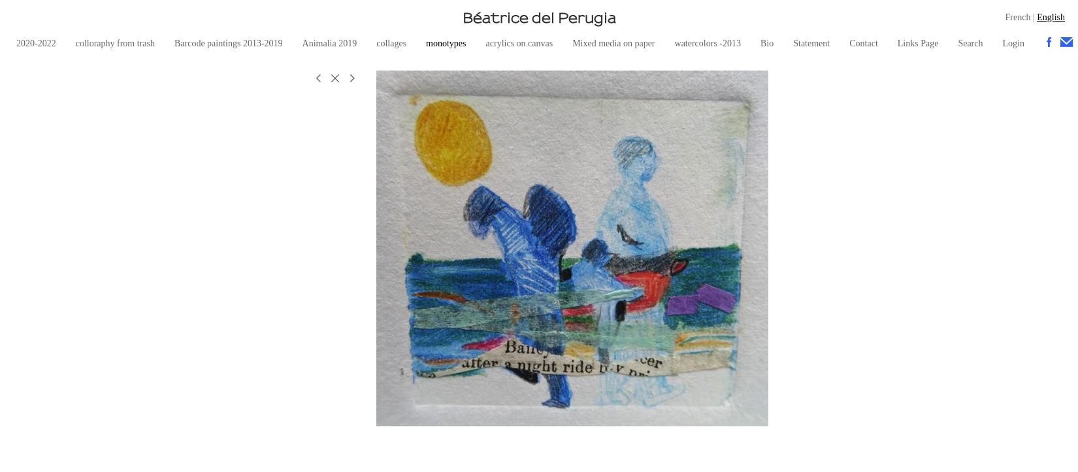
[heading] (539, 18)
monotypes (446, 43)
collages (391, 43)
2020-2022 (36, 43)
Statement (811, 43)
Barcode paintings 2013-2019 (228, 43)
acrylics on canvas (519, 43)
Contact (863, 43)
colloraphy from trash (115, 43)
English (1051, 17)
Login (1013, 43)
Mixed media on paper (613, 43)
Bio (767, 43)
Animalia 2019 (329, 43)
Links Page (918, 43)
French (1018, 17)
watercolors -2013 (708, 43)
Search (970, 43)
